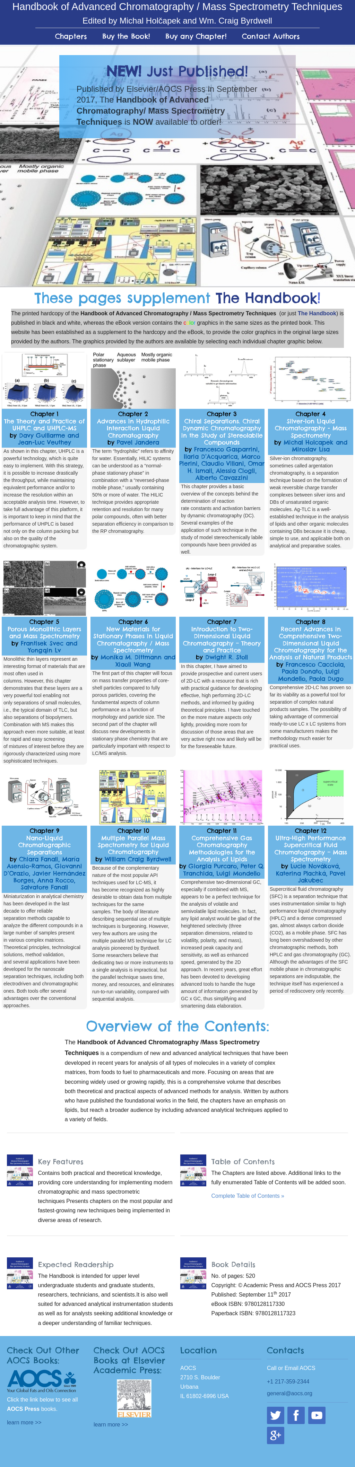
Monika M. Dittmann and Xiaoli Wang (138, 660)
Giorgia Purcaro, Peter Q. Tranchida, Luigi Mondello (224, 869)
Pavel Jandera (138, 442)
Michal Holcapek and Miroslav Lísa (315, 446)
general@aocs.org (289, 1393)
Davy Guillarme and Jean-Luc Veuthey (48, 439)
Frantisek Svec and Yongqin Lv (49, 647)
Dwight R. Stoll (226, 657)
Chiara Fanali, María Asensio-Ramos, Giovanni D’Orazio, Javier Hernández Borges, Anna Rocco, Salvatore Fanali (44, 873)
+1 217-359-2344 (288, 1382)
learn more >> (24, 1422)
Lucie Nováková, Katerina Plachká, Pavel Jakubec (310, 873)
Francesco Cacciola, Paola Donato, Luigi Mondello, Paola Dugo (311, 672)
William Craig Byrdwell (138, 859)
